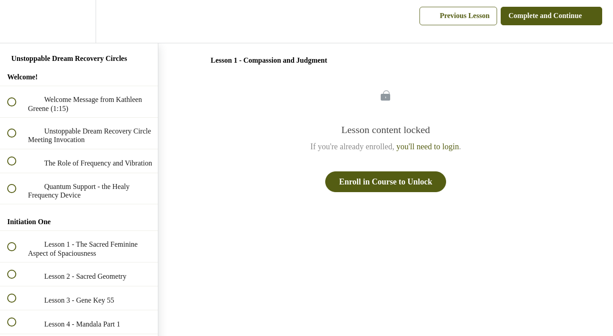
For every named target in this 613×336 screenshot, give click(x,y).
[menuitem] (79, 21)
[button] (16, 21)
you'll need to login (427, 146)
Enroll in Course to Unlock (386, 181)
